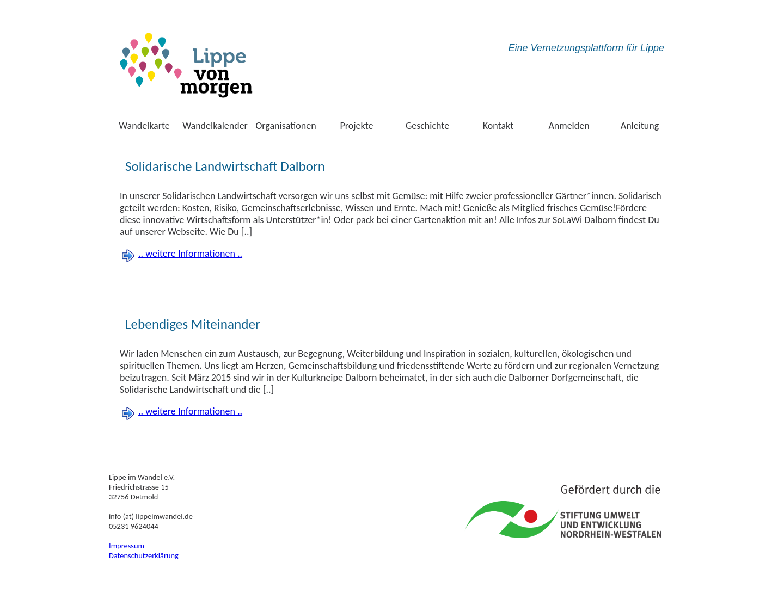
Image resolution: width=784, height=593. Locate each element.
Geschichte (427, 126)
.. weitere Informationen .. (190, 254)
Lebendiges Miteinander (192, 324)
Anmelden (568, 126)
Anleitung (640, 126)
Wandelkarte (144, 126)
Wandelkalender (215, 126)
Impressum (126, 546)
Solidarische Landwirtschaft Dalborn (225, 166)
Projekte (356, 126)
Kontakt (498, 126)
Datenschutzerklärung (144, 555)
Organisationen (285, 126)
